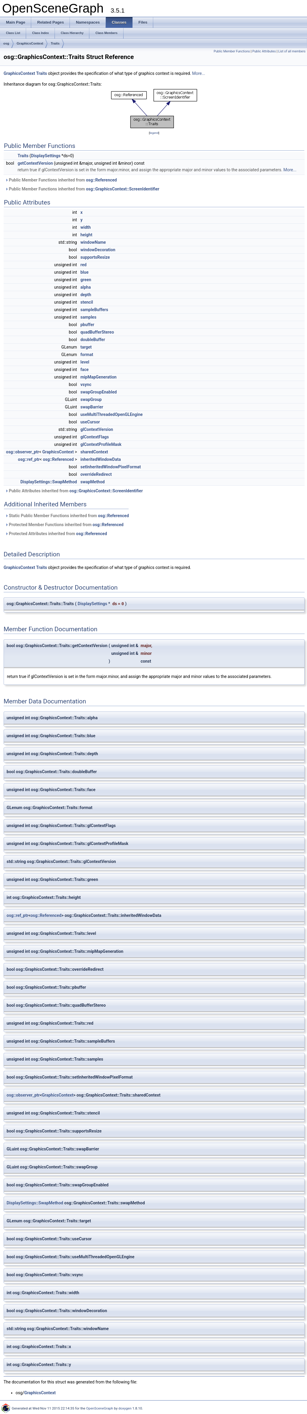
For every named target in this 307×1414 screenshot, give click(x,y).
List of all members (292, 51)
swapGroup (91, 399)
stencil (86, 302)
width (85, 227)
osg (6, 43)
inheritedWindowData (100, 459)
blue (84, 272)
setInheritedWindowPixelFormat (110, 466)
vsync (85, 384)
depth (85, 294)
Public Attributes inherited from (74, 490)
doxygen (125, 1408)
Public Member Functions (232, 51)
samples (88, 317)
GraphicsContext (30, 43)
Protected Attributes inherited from (56, 533)
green (85, 279)
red (83, 264)
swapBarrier (91, 407)
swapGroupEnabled (98, 392)
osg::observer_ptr (22, 451)
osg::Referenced (101, 180)
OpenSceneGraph (99, 1408)
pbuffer (87, 324)
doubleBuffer (92, 339)
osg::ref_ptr (29, 459)
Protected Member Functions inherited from (64, 524)
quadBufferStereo (97, 332)
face (84, 369)
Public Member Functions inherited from (61, 180)
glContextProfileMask (100, 444)
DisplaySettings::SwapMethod (48, 481)
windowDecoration (97, 249)
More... (198, 73)
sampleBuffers (94, 309)
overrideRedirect (96, 474)
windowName (93, 242)
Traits (55, 43)
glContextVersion (96, 429)
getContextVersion (35, 163)
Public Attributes (264, 51)
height (86, 234)
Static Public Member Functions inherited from (67, 515)
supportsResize (95, 257)
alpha (85, 287)
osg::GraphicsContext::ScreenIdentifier (122, 189)
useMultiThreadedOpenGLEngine (111, 414)
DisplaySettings (45, 155)
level (84, 362)
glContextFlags (94, 437)
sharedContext (94, 451)
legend (154, 132)
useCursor (90, 422)
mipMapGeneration (98, 377)
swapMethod (92, 481)
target (86, 347)
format (86, 354)
